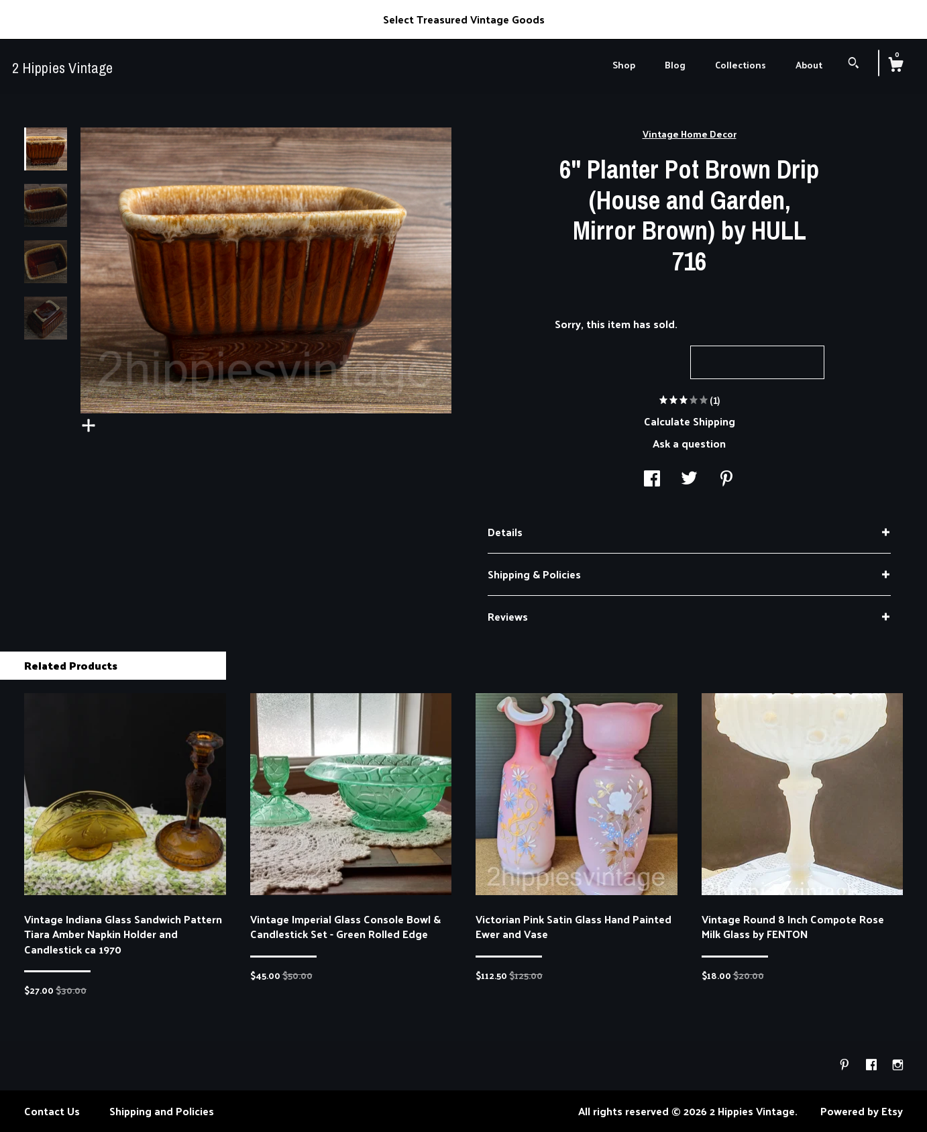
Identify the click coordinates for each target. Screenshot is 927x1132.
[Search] (854, 64)
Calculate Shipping (689, 421)
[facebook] (872, 1064)
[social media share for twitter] (689, 479)
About (809, 64)
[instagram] (898, 1064)
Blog (675, 64)
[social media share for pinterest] (726, 479)
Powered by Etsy (861, 1111)
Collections (740, 64)
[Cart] (895, 65)
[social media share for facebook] (652, 479)
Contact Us (52, 1111)
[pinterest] (846, 1064)
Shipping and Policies (161, 1111)
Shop (623, 64)
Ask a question (689, 443)
